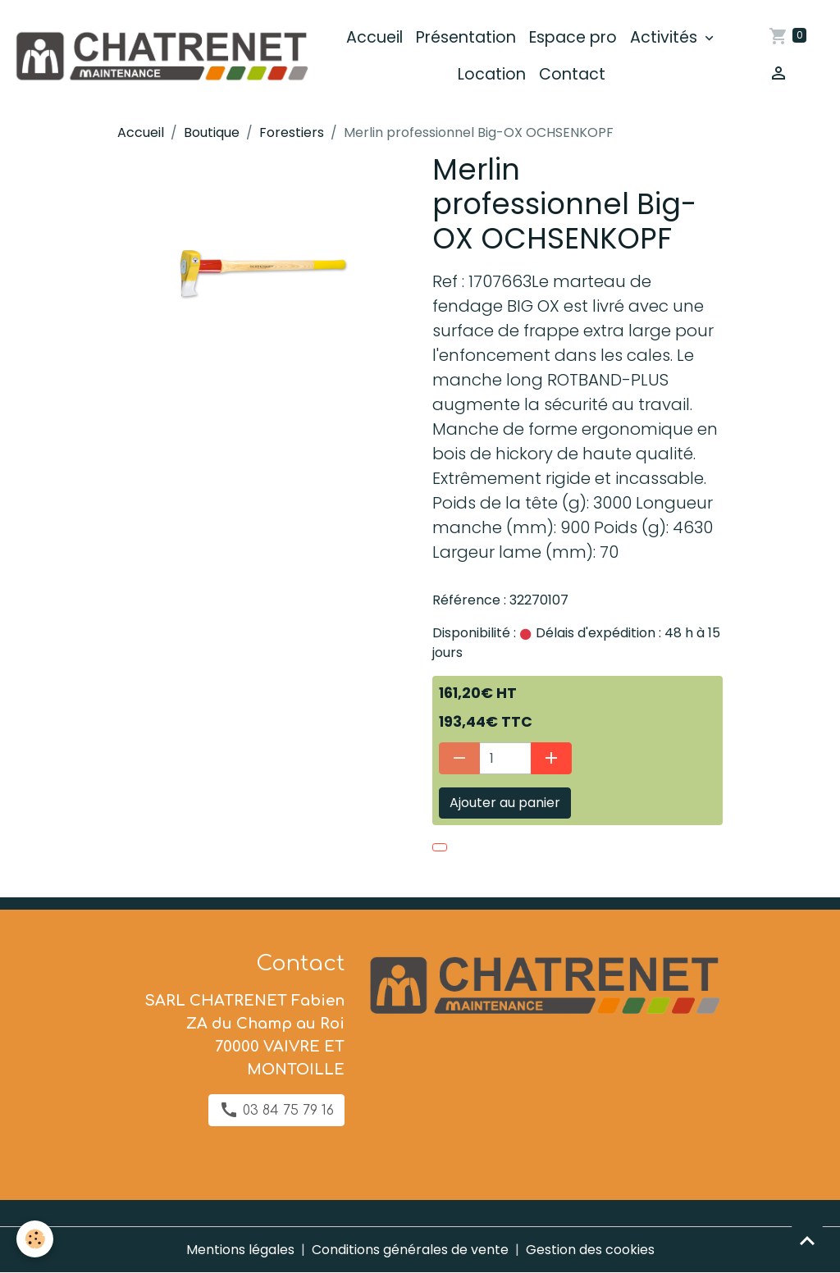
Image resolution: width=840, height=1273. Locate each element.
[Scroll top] (807, 1240)
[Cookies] (34, 1239)
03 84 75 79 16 (276, 1110)
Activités (665, 37)
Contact (572, 74)
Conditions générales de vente (410, 1249)
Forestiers (291, 132)
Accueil (374, 37)
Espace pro (573, 37)
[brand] (160, 56)
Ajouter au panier (505, 802)
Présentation (466, 37)
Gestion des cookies (590, 1249)
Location (492, 74)
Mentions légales (240, 1249)
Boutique (212, 132)
